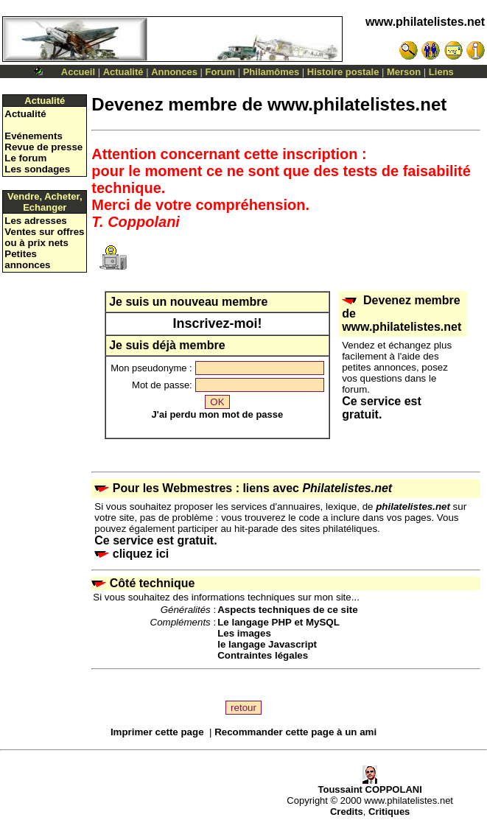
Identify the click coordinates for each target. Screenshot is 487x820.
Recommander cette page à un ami (295, 731)
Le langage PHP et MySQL (278, 622)
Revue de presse (43, 147)
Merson (404, 71)
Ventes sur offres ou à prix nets (44, 237)
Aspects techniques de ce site (287, 609)
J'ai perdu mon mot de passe (218, 414)
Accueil (78, 71)
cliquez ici (131, 553)
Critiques (389, 811)
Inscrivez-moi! (217, 323)
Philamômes (271, 71)
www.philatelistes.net (425, 21)
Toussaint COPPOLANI (369, 785)
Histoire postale (343, 71)
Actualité (123, 71)
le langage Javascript (267, 644)
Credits (346, 811)
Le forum (25, 158)
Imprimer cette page (157, 731)
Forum (220, 71)
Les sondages (37, 169)
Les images (244, 633)
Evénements (33, 135)
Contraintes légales (262, 655)
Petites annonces (27, 259)
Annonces (174, 71)
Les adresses (35, 220)
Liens (441, 71)
